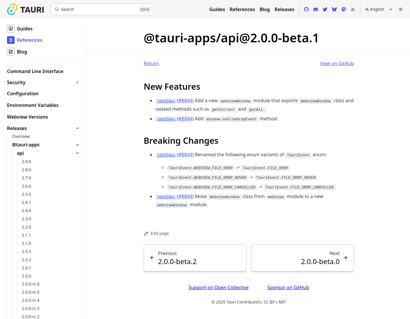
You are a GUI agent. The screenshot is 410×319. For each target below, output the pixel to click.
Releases (284, 9)
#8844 (185, 100)
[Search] (102, 9)
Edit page (156, 233)
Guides (217, 9)
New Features (172, 86)
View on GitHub (337, 63)
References (242, 9)
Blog (265, 9)
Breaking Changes (181, 140)
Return (151, 63)
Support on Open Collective (219, 287)
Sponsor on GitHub (288, 287)
